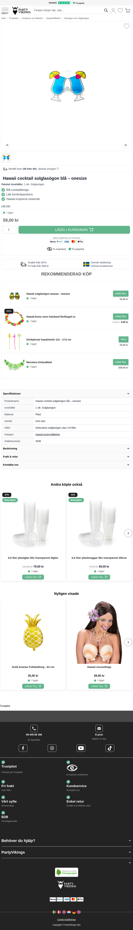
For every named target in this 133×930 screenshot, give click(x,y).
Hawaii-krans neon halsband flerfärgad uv (50, 316)
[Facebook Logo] (23, 748)
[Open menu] (5, 10)
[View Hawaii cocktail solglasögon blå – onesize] (6, 157)
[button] (66, 840)
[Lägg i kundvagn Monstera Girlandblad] (121, 362)
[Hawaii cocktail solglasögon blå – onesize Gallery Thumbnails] (6, 157)
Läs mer (5, 206)
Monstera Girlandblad (39, 362)
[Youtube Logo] (81, 748)
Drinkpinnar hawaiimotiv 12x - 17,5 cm (48, 339)
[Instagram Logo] (52, 748)
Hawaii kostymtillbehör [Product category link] (47, 434)
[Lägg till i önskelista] (126, 26)
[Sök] (106, 10)
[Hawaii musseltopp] (99, 686)
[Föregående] (7, 145)
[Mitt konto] (113, 10)
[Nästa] (125, 145)
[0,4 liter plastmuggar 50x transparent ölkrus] (99, 577)
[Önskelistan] (120, 10)
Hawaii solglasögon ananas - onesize (48, 293)
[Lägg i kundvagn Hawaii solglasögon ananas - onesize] (121, 293)
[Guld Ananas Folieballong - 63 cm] (33, 686)
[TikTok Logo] (109, 748)
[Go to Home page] (21, 10)
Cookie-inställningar (66, 919)
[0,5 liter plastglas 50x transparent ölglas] (33, 577)
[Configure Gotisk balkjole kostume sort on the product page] (124, 339)
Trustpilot (5, 705)
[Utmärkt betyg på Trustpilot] (66, 3)
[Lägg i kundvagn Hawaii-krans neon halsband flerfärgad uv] (121, 316)
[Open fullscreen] (66, 86)
